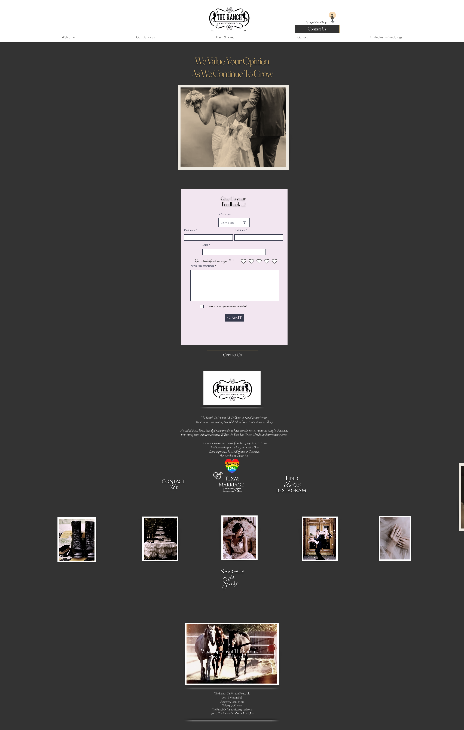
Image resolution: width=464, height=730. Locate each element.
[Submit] (234, 318)
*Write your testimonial (202, 266)
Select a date (225, 214)
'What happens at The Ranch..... (229, 654)
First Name (189, 230)
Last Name (239, 230)
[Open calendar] (244, 222)
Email (205, 245)
